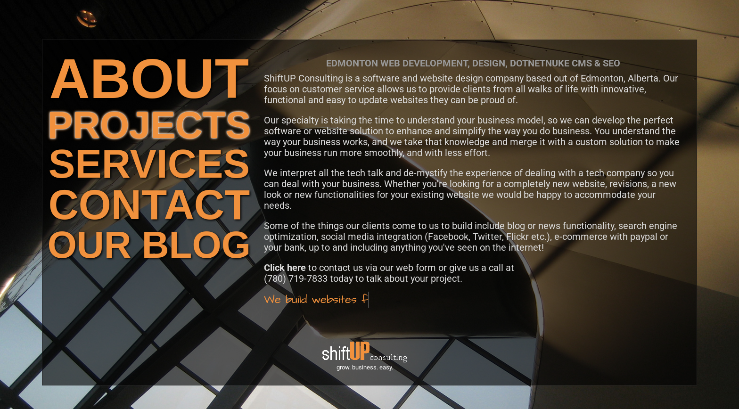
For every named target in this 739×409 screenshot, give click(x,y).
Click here (285, 267)
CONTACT (149, 204)
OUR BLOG (149, 245)
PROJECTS (149, 125)
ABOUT (149, 78)
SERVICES (149, 163)
